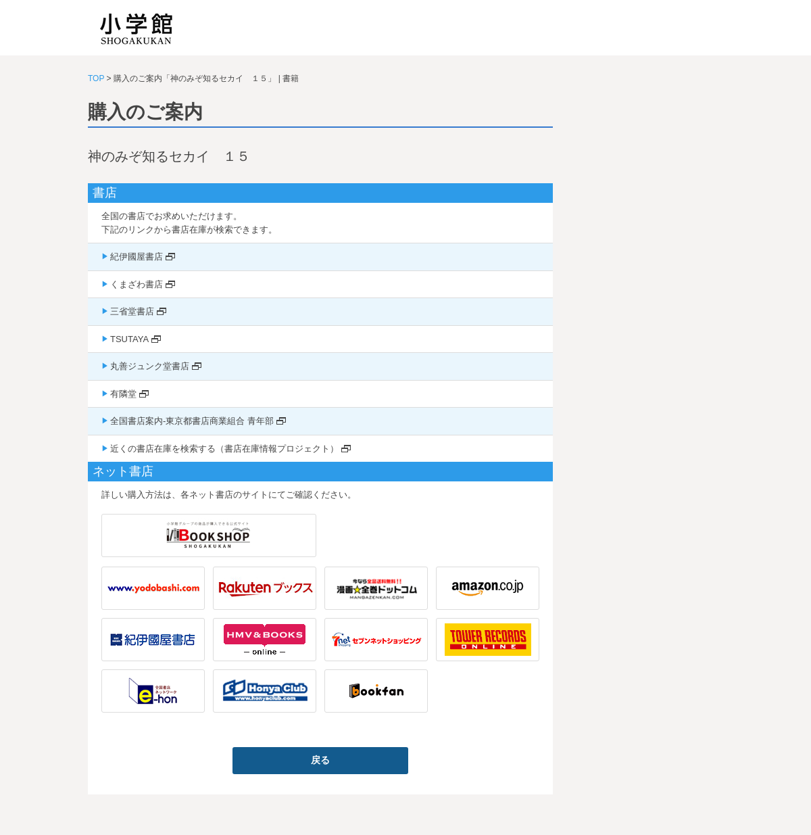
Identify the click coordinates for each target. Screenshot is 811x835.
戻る (320, 760)
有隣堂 (123, 394)
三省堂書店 (132, 311)
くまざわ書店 (136, 284)
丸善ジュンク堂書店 (149, 366)
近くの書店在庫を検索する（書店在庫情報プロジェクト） (224, 449)
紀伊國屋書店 (136, 257)
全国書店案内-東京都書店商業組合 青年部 (192, 421)
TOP (96, 78)
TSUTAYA (129, 339)
